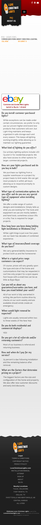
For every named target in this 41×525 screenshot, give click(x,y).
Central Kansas (20, 500)
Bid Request (23, 43)
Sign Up (20, 476)
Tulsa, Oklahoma (20, 489)
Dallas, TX (20, 495)
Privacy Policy (20, 464)
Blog (20, 482)
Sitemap (20, 473)
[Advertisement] (20, 73)
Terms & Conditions (20, 458)
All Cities (21, 503)
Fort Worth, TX (20, 492)
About (20, 479)
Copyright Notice (21, 461)
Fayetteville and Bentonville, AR (20, 497)
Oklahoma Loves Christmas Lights (17, 511)
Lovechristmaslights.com (11, 513)
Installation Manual (20, 471)
